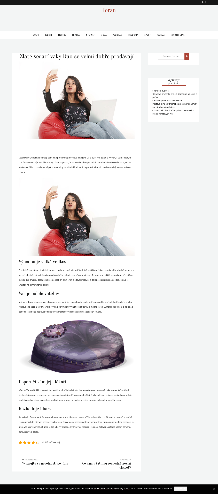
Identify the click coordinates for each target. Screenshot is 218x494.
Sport (147, 35)
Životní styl (178, 35)
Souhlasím (181, 488)
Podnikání (117, 35)
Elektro (62, 35)
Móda (104, 35)
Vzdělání (161, 35)
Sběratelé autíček (160, 90)
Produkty (133, 35)
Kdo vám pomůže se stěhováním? (167, 100)
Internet (90, 35)
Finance (76, 35)
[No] (213, 489)
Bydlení (48, 35)
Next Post (105, 464)
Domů (36, 35)
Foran (109, 10)
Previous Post (48, 462)
